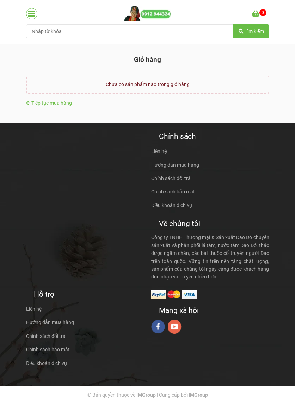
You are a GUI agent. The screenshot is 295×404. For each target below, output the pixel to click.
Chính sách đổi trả (171, 178)
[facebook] (158, 327)
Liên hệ (159, 151)
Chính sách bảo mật (173, 191)
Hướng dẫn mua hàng (175, 165)
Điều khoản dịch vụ (171, 205)
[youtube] (175, 327)
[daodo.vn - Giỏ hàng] (147, 13)
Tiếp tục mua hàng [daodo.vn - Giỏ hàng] (49, 103)
